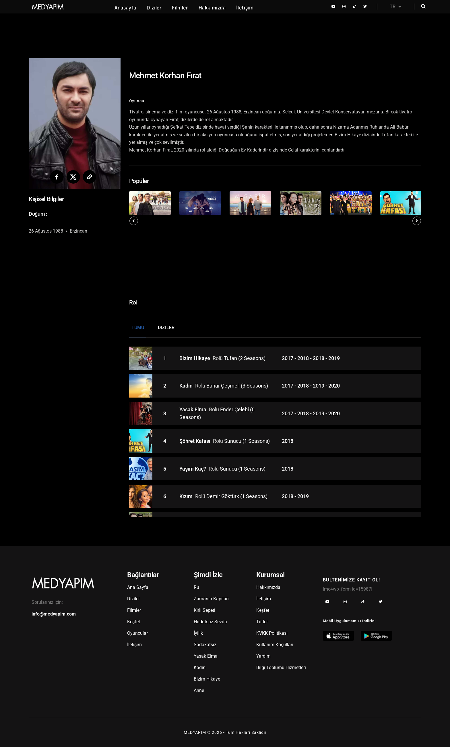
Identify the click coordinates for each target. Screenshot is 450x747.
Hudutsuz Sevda (210, 621)
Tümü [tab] (137, 327)
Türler (262, 621)
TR (395, 6)
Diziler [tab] (166, 327)
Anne (199, 690)
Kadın (186, 386)
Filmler (180, 8)
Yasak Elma (193, 409)
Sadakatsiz (205, 644)
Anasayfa (125, 8)
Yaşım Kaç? (193, 469)
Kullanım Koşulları (274, 644)
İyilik (198, 633)
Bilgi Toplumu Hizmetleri (281, 667)
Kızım (186, 496)
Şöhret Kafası (195, 441)
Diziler (154, 8)
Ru (196, 587)
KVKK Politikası (272, 633)
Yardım (263, 656)
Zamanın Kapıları (211, 598)
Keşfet (133, 621)
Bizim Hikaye (195, 358)
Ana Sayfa (137, 587)
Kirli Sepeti (204, 610)
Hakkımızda (212, 8)
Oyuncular (137, 633)
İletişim (245, 8)
